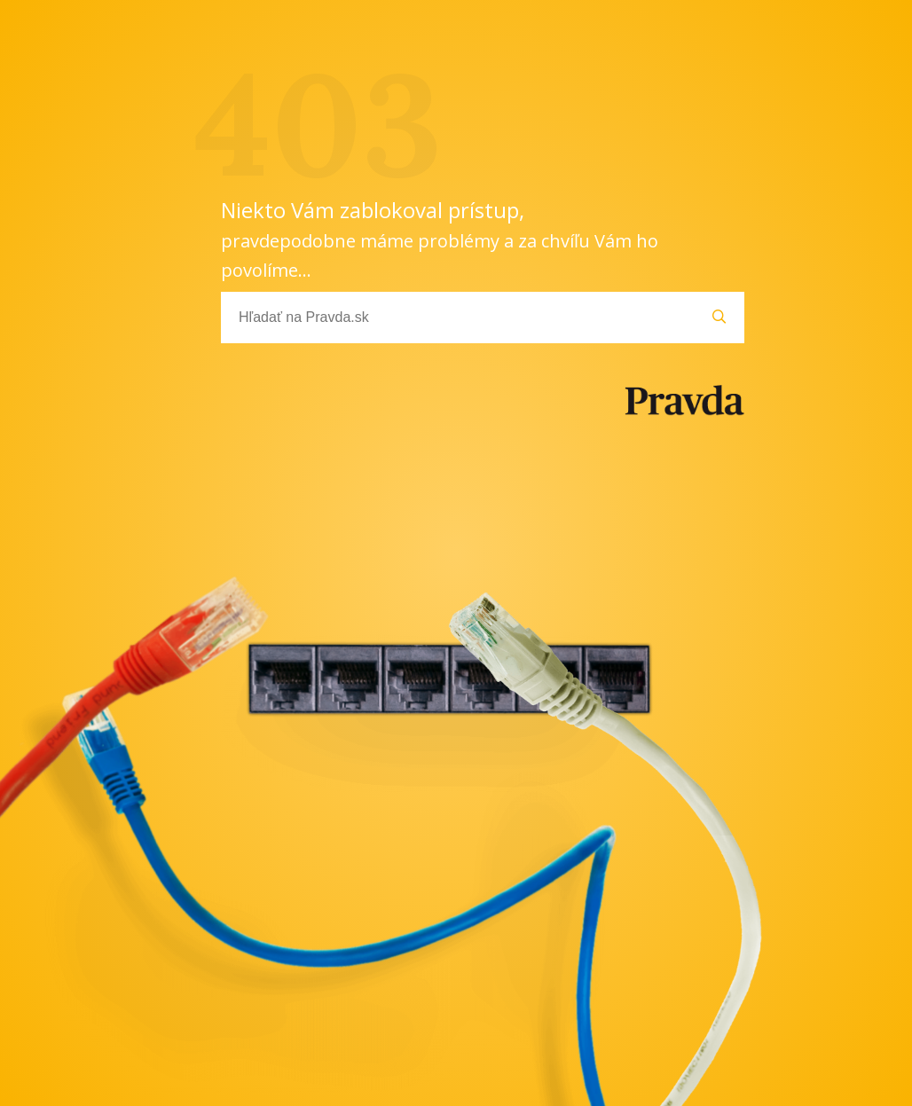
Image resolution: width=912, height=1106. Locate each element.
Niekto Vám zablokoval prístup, (439, 238)
